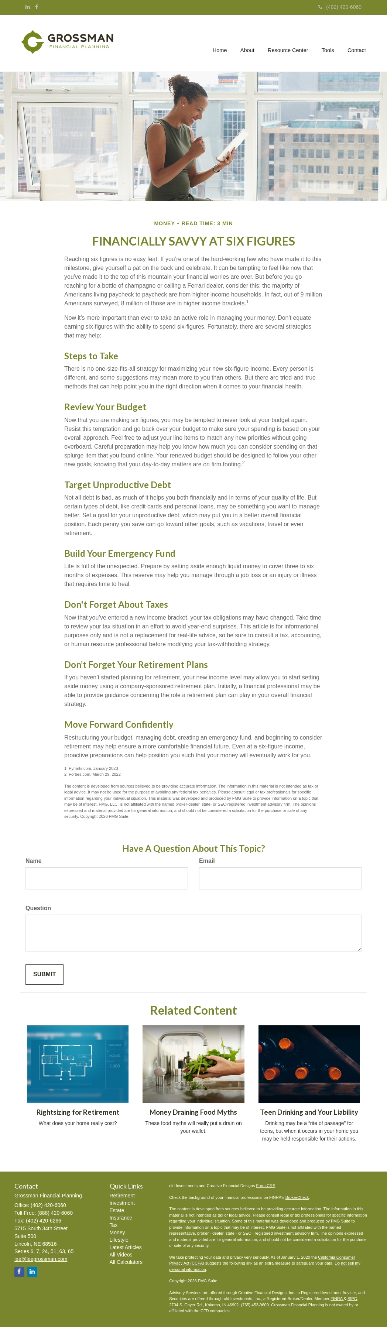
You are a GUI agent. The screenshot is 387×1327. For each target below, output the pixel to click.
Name (33, 861)
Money (117, 1232)
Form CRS (265, 1185)
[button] (248, 43)
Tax (114, 1225)
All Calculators (126, 1262)
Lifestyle (119, 1240)
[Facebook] (36, 7)
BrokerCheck (297, 1197)
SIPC (352, 1298)
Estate (117, 1210)
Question (38, 908)
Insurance (121, 1218)
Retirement (122, 1196)
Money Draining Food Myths (193, 1112)
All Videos (121, 1255)
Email (207, 861)
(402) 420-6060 (340, 7)
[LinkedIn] (27, 7)
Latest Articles (126, 1247)
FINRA (337, 1298)
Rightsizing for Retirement (78, 1112)
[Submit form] (44, 974)
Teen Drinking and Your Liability (309, 1112)
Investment (122, 1203)
